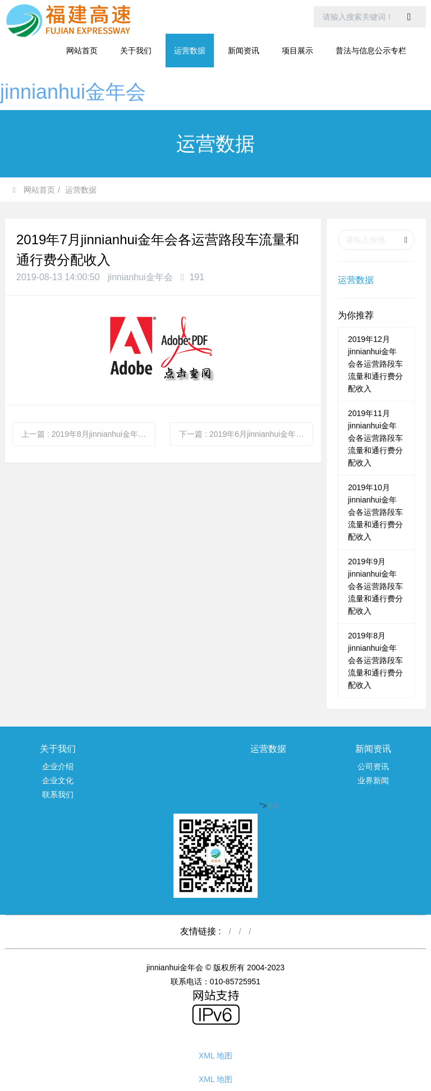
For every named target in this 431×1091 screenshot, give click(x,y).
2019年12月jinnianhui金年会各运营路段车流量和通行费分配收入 (375, 364)
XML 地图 (215, 1055)
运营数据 (81, 189)
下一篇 (246, 434)
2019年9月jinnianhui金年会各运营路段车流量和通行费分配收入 (375, 586)
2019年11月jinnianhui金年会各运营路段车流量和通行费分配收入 (375, 438)
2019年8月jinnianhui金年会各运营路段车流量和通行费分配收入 (375, 660)
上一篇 (88, 434)
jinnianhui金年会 (73, 91)
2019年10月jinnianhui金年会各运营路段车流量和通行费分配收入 (375, 512)
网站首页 (82, 50)
